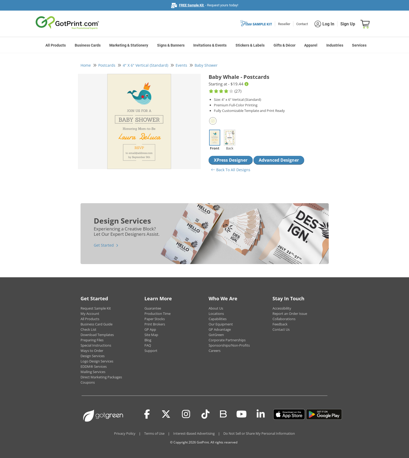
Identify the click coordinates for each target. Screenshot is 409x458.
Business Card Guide (96, 324)
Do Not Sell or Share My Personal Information (259, 433)
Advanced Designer (279, 160)
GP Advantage (220, 329)
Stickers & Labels (250, 45)
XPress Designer (230, 160)
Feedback (280, 324)
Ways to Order (92, 350)
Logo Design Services (97, 361)
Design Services (93, 355)
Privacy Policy (124, 433)
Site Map (151, 334)
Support (150, 350)
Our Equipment (221, 324)
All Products (55, 45)
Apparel (310, 45)
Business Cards (88, 45)
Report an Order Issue (289, 313)
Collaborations (283, 318)
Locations (216, 313)
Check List (88, 329)
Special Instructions (96, 345)
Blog (147, 340)
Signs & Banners (171, 45)
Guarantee (152, 308)
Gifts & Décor (284, 45)
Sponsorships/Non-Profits (229, 345)
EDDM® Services (94, 366)
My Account (90, 313)
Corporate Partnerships (227, 340)
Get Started (104, 245)
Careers (214, 350)
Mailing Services (93, 371)
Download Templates (97, 334)
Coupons (88, 382)
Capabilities (218, 318)
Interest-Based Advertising (194, 433)
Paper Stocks (154, 318)
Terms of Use (154, 433)
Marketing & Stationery (128, 45)
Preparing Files (92, 340)
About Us (216, 308)
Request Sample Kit (96, 308)
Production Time (157, 313)
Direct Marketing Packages (101, 377)
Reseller (284, 24)
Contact (302, 24)
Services (359, 45)
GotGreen (216, 334)
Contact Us (281, 329)
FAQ (147, 345)
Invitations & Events (210, 45)
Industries (334, 45)
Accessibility (281, 308)
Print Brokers (154, 324)
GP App (150, 329)
